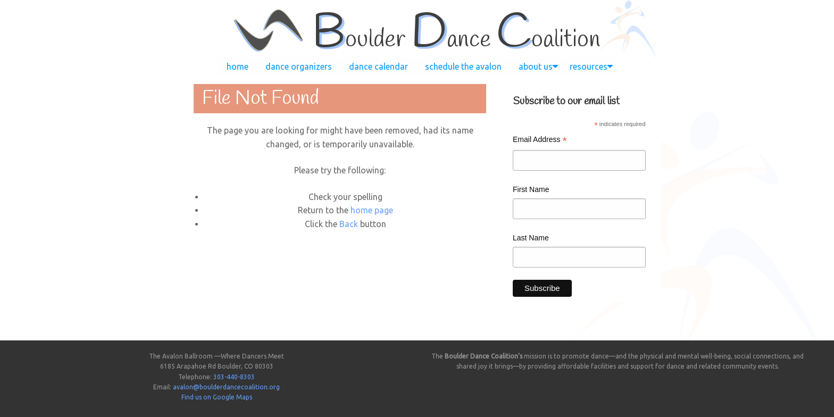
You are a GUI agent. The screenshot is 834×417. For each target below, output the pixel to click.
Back (348, 224)
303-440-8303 (234, 376)
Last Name (531, 237)
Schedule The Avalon (463, 66)
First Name (531, 189)
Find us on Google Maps (216, 397)
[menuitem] (237, 66)
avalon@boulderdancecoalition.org (226, 386)
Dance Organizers (298, 66)
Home (237, 66)
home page (372, 210)
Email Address (540, 141)
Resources (588, 66)
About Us (536, 66)
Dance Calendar (378, 66)
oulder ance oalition (456, 40)
